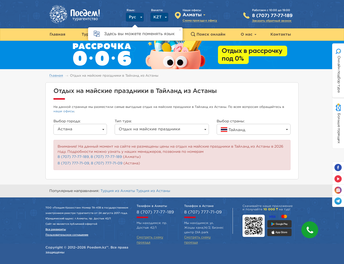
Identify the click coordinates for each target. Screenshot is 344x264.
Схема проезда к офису (200, 20)
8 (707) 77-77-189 (272, 15)
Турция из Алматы (118, 191)
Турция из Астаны (153, 191)
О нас (248, 34)
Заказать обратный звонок (272, 20)
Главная (56, 75)
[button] (309, 229)
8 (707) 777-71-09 (73, 163)
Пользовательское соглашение (66, 235)
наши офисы (63, 111)
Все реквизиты (55, 229)
